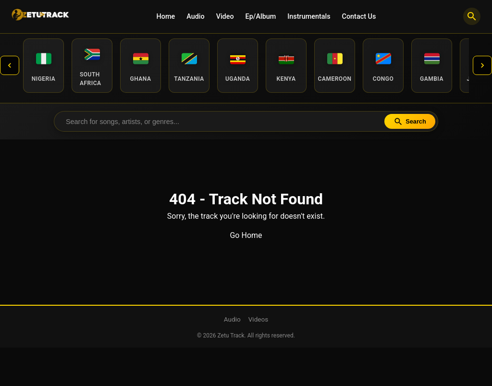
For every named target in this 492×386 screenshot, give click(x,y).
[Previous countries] (9, 65)
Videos (258, 319)
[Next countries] (482, 65)
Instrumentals (308, 16)
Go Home (246, 235)
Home (166, 16)
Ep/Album (261, 16)
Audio (195, 16)
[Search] (471, 16)
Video (225, 16)
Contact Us (359, 16)
